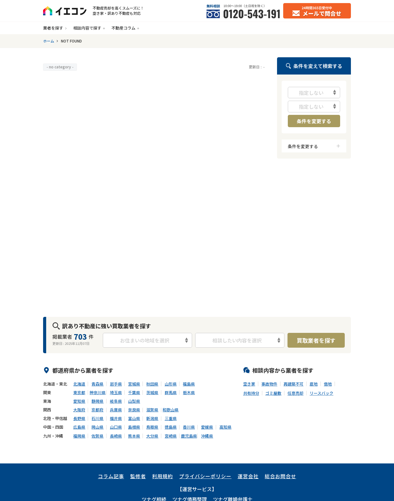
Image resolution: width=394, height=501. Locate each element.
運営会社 (248, 476)
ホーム (48, 40)
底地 (314, 384)
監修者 (138, 476)
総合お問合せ (280, 476)
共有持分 (251, 393)
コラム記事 (111, 476)
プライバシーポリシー (205, 476)
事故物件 (269, 384)
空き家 (249, 384)
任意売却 (295, 393)
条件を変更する (314, 121)
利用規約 (162, 476)
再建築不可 (293, 384)
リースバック (321, 393)
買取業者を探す (316, 340)
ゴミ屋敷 (273, 393)
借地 (328, 384)
